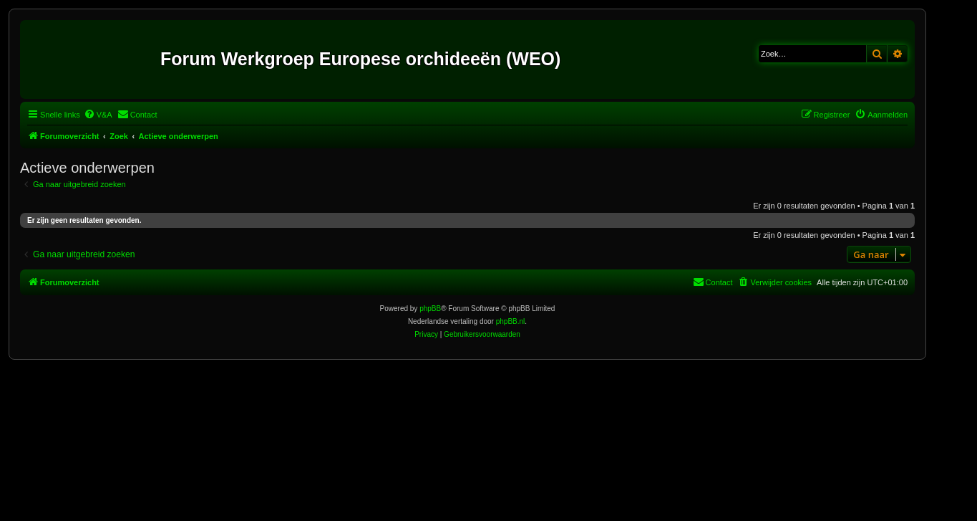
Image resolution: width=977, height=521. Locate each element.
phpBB (430, 308)
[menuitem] (98, 114)
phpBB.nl (510, 321)
